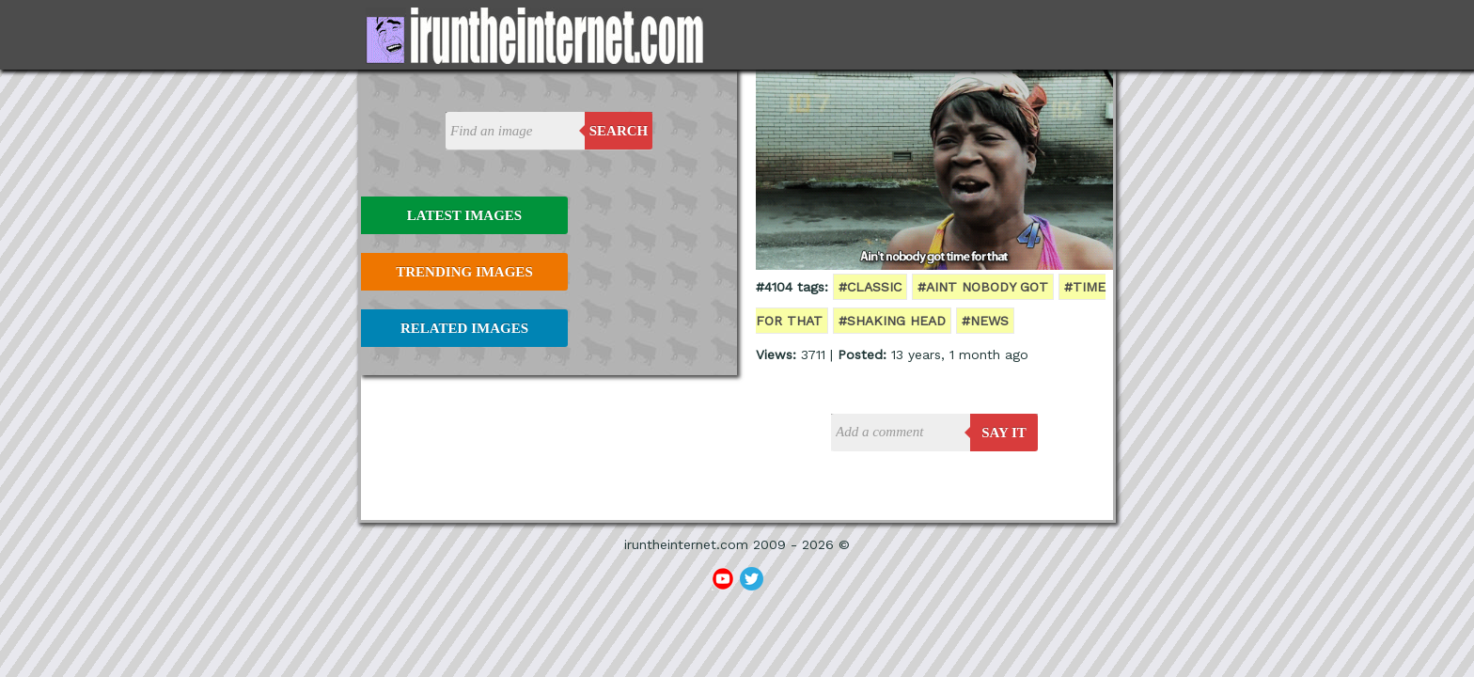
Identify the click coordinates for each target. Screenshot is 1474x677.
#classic (870, 286)
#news (985, 320)
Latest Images (464, 215)
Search (619, 130)
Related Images (464, 328)
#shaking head (892, 320)
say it (1004, 432)
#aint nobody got (982, 286)
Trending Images (464, 271)
